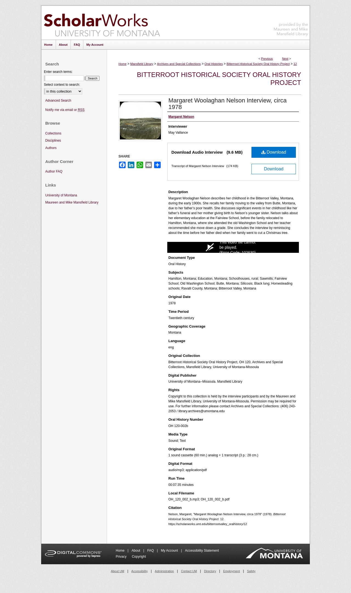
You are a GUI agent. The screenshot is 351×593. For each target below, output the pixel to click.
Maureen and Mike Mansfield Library (291, 22)
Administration (164, 571)
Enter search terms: (58, 72)
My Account (170, 550)
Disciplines (53, 140)
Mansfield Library (141, 63)
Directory (210, 571)
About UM (117, 571)
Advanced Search (58, 100)
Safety (251, 571)
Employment (231, 571)
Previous (267, 58)
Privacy (122, 556)
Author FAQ (54, 171)
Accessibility (139, 571)
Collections (53, 133)
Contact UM (189, 571)
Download (273, 152)
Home (122, 63)
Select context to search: (62, 85)
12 (295, 63)
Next (285, 58)
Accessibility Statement (202, 550)
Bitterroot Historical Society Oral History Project (258, 63)
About (136, 550)
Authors (50, 148)
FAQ (151, 550)
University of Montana (61, 195)
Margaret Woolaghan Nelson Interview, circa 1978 (227, 103)
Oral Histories (214, 63)
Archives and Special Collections (179, 63)
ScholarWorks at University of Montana (101, 23)
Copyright (139, 556)
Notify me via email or (64, 110)
